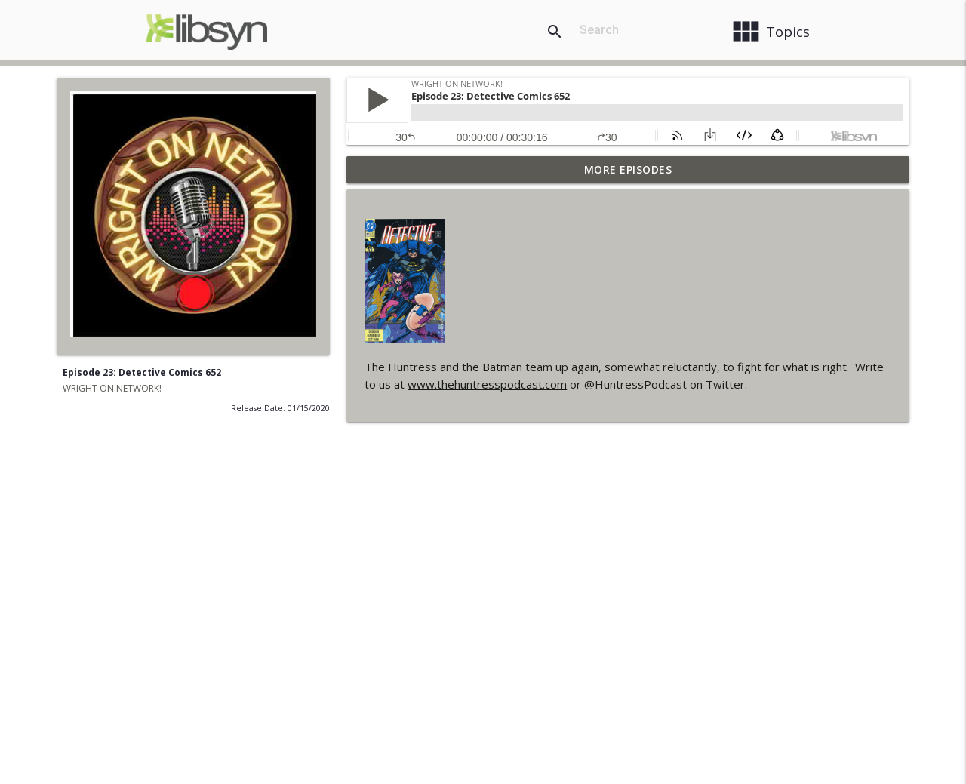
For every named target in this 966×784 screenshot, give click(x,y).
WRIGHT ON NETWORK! (112, 388)
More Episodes (628, 169)
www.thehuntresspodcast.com (487, 384)
